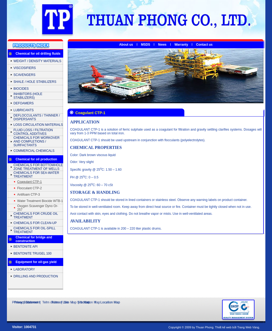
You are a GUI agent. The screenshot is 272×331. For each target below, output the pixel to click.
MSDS (145, 44)
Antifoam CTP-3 (28, 194)
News (162, 44)
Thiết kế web (223, 327)
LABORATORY (24, 269)
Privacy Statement (25, 302)
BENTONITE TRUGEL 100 (33, 253)
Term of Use (51, 302)
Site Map (70, 302)
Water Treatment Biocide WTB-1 (40, 201)
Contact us (204, 44)
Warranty (181, 44)
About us (126, 44)
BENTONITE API (25, 246)
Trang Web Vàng (248, 327)
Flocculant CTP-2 (29, 188)
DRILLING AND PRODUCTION (36, 276)
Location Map (90, 302)
